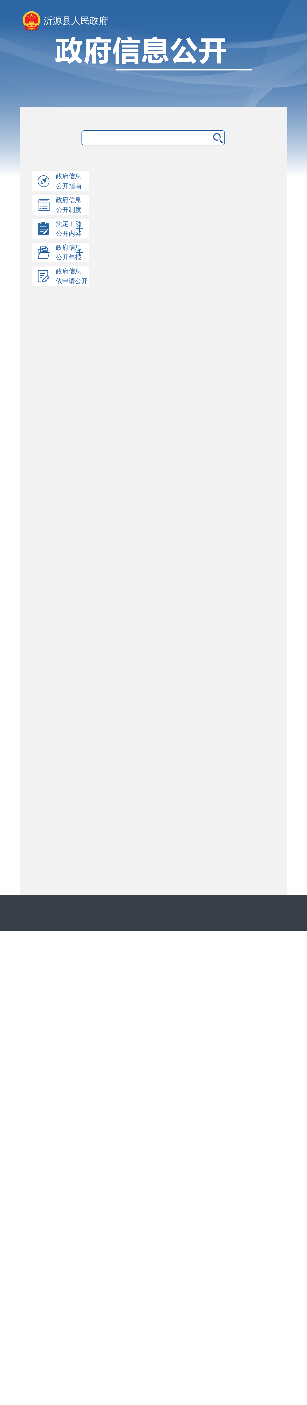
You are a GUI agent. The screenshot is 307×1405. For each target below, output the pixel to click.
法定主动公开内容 (70, 228)
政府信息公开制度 (68, 205)
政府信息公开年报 (70, 252)
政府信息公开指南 (68, 181)
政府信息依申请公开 (72, 276)
